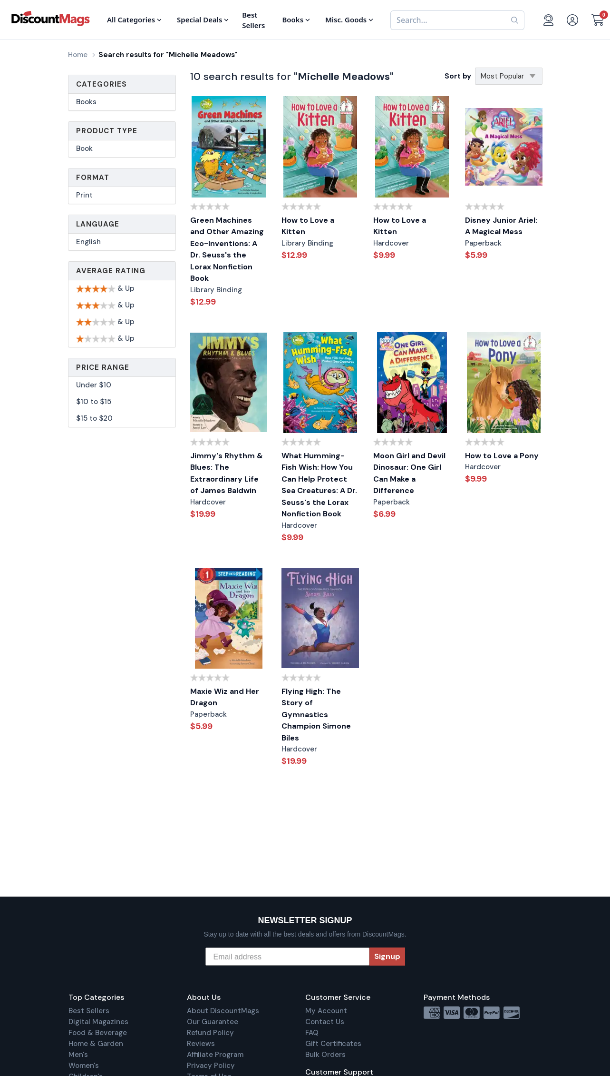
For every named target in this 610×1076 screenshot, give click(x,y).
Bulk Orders (325, 1054)
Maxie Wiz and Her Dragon (224, 697)
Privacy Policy (211, 1065)
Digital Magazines (98, 1022)
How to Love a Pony (502, 456)
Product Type (106, 131)
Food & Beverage (97, 1032)
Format (92, 177)
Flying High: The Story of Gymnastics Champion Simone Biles (316, 714)
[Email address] (287, 957)
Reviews (201, 1043)
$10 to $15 (93, 401)
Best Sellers (88, 1011)
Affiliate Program (215, 1054)
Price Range (102, 367)
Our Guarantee (212, 1022)
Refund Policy (210, 1032)
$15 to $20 (94, 418)
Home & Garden (95, 1043)
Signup (387, 956)
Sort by (458, 76)
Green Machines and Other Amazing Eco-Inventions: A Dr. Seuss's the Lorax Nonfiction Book (227, 249)
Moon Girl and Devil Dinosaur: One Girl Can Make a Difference (409, 473)
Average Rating (110, 271)
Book (84, 148)
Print (84, 195)
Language (97, 224)
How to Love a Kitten (307, 226)
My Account (326, 1011)
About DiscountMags (223, 1011)
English (88, 242)
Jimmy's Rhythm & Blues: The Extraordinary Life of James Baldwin (226, 473)
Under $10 (93, 385)
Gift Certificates (333, 1043)
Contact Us (324, 1022)
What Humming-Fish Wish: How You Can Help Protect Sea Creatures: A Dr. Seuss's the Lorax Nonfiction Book (319, 485)
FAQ (312, 1032)
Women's (83, 1065)
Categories (101, 84)
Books (86, 102)
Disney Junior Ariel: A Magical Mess (501, 226)
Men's (78, 1054)
